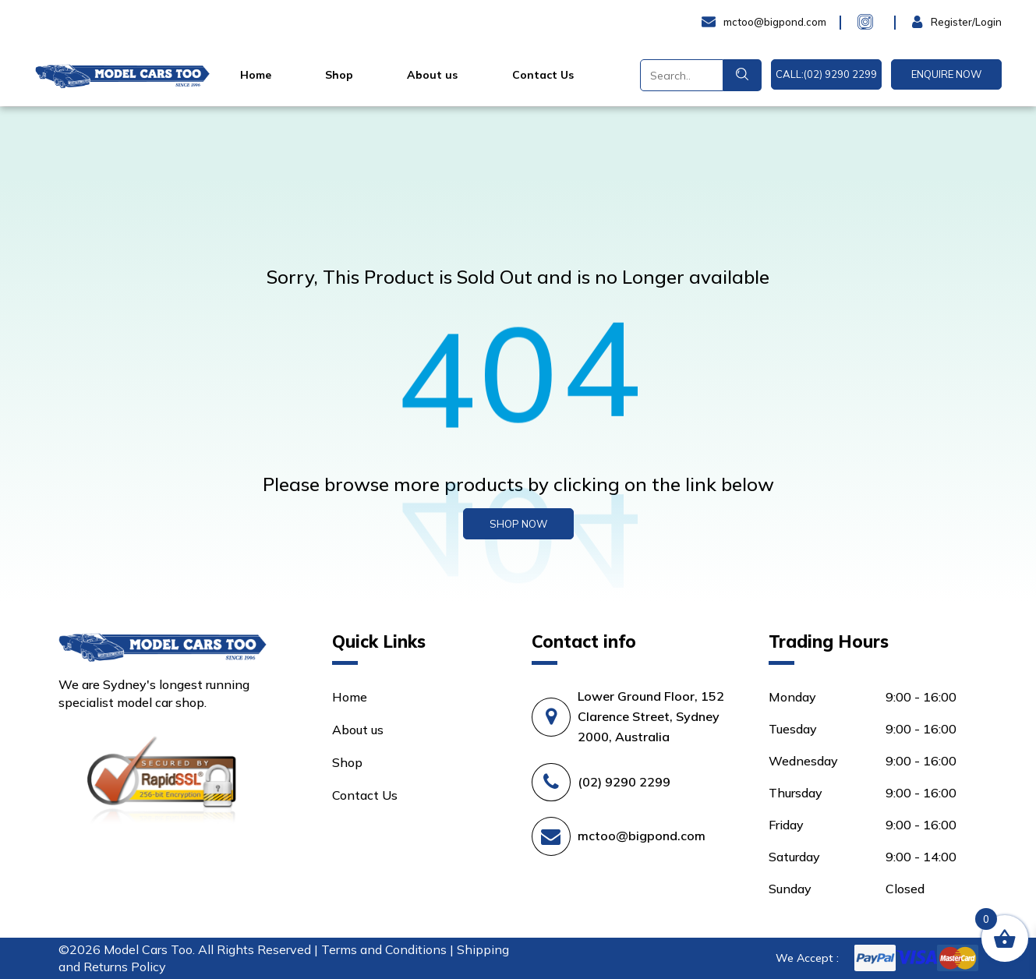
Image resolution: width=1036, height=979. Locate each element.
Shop (339, 74)
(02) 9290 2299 (624, 782)
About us (432, 74)
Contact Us (543, 74)
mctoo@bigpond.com (641, 835)
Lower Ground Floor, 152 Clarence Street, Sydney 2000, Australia (651, 716)
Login (928, 22)
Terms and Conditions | (389, 949)
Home (255, 74)
